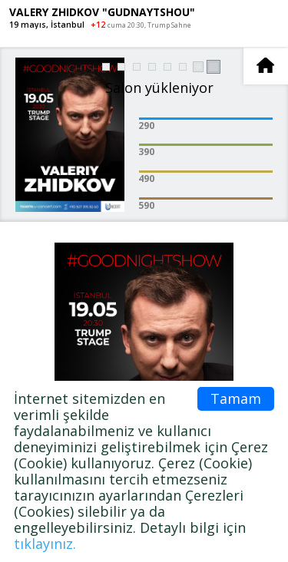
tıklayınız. (45, 543)
